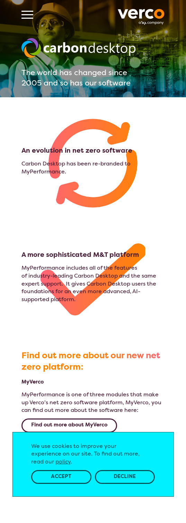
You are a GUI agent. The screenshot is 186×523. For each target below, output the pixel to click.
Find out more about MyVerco (69, 425)
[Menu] (27, 14)
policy (63, 462)
